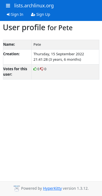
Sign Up (40, 14)
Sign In (15, 14)
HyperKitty (52, 188)
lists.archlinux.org (34, 5)
